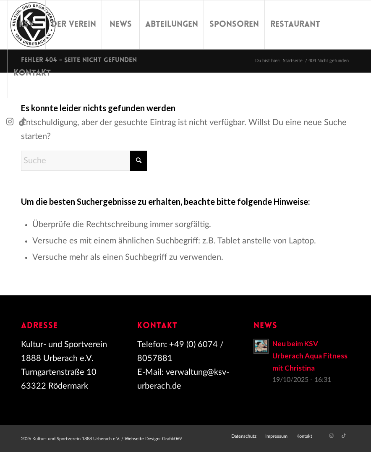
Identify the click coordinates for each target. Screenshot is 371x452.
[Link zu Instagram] (10, 121)
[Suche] (84, 161)
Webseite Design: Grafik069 (153, 438)
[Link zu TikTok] (22, 121)
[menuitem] (26, 24)
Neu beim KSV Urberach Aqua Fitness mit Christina (309, 355)
